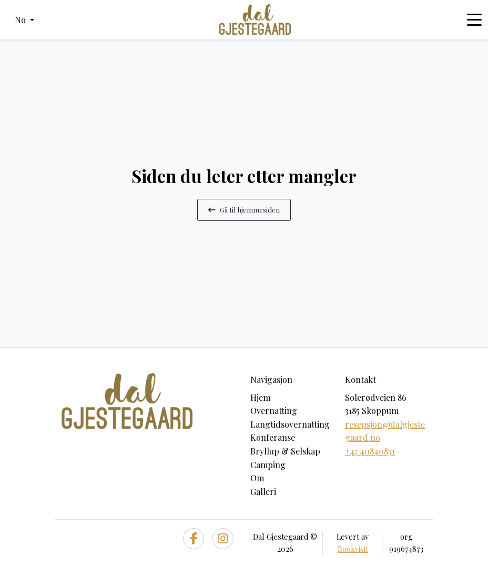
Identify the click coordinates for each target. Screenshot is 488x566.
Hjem (260, 397)
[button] (24, 20)
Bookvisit (353, 548)
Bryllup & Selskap (285, 451)
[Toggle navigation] (474, 20)
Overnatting (273, 410)
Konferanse (272, 437)
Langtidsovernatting (290, 424)
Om (257, 477)
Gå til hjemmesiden (244, 209)
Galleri (263, 491)
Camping (268, 464)
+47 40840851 (370, 451)
